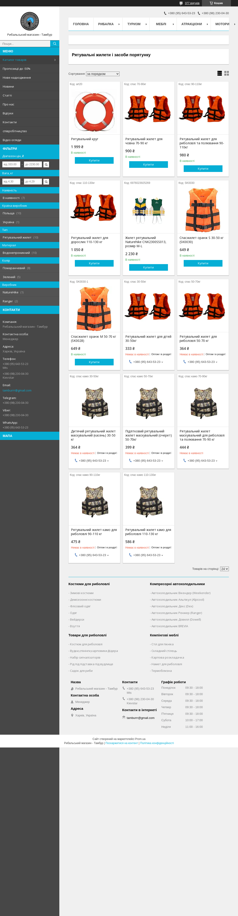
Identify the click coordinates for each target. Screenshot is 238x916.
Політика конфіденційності (157, 743)
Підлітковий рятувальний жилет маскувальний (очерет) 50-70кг (148, 435)
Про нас (8, 104)
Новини (8, 86)
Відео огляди (12, 140)
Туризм (134, 24)
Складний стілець (164, 651)
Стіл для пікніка (163, 644)
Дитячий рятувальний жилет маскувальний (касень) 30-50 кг (93, 435)
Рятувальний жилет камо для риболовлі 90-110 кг (94, 532)
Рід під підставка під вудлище (91, 664)
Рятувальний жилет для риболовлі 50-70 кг (198, 339)
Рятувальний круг (84, 139)
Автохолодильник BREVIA (170, 626)
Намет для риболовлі (167, 664)
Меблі (161, 24)
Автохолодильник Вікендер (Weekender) (181, 593)
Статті (7, 95)
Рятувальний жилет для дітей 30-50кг (148, 339)
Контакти (10, 122)
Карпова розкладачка (168, 657)
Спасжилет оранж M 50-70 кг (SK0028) (93, 339)
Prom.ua (140, 739)
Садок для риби (81, 671)
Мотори (222, 24)
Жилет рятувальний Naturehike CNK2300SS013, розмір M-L (145, 242)
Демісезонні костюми (85, 599)
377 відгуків (192, 3)
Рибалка (106, 24)
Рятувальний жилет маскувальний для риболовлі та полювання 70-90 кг (202, 435)
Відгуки (8, 113)
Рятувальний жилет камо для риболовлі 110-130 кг (148, 532)
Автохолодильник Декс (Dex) (172, 606)
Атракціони (191, 24)
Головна (81, 24)
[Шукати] (54, 43)
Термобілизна (162, 671)
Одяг (73, 613)
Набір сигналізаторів (85, 657)
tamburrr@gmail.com (17, 390)
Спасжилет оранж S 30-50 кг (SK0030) (202, 240)
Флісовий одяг (80, 606)
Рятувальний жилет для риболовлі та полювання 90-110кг (202, 143)
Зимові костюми (82, 593)
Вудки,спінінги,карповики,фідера (94, 651)
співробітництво (15, 131)
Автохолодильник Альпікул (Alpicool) (178, 599)
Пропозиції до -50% (16, 69)
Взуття (75, 626)
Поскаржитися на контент (121, 743)
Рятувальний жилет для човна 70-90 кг (143, 141)
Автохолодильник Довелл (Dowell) (176, 619)
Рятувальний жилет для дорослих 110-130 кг (89, 240)
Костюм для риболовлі (86, 644)
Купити (94, 160)
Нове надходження (17, 77)
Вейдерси (77, 619)
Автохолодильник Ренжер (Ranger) (177, 613)
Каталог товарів (14, 60)
